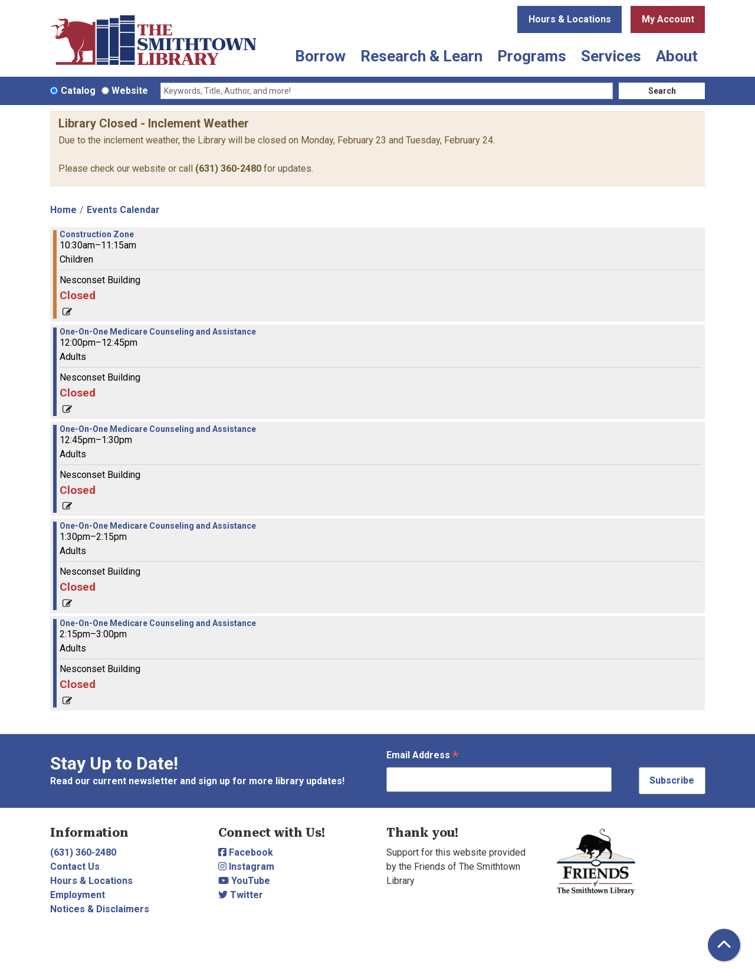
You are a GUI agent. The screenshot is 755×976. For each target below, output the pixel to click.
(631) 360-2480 (228, 168)
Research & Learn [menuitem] (421, 56)
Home (63, 209)
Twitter (240, 894)
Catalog (78, 90)
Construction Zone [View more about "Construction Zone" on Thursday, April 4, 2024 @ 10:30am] (97, 234)
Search (662, 91)
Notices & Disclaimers (99, 909)
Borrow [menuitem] (320, 56)
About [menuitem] (677, 56)
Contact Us (75, 866)
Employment (77, 894)
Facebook (245, 852)
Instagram (246, 866)
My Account (668, 19)
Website (129, 90)
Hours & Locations (569, 19)
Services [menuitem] (611, 56)
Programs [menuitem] (531, 56)
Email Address (422, 756)
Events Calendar (123, 209)
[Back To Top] (724, 945)
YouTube (244, 880)
